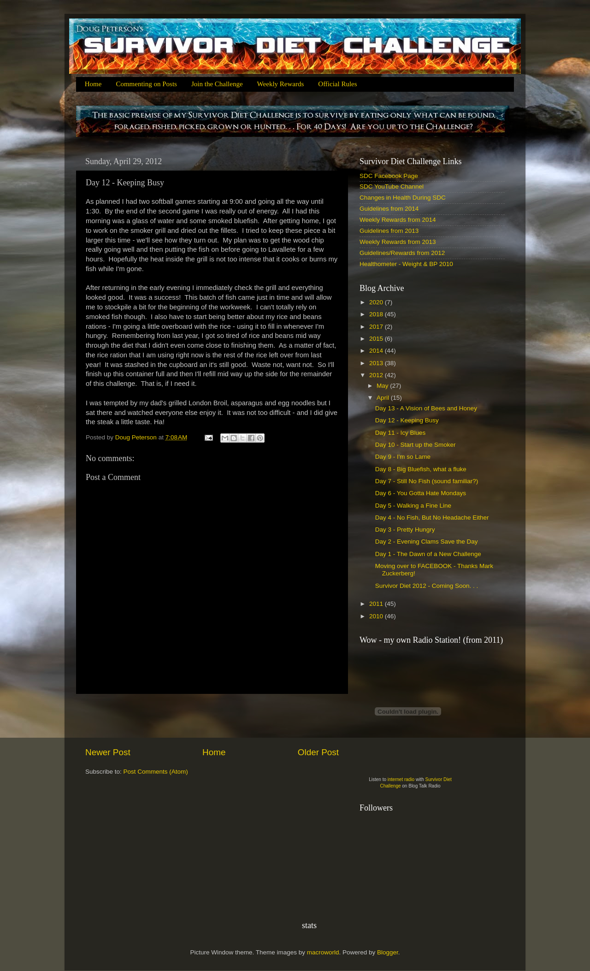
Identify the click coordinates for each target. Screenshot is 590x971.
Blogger (387, 952)
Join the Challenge (217, 84)
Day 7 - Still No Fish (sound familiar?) (426, 481)
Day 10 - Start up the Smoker (415, 444)
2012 (377, 375)
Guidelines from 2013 (389, 230)
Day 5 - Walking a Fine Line (413, 505)
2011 (377, 603)
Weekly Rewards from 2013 (398, 241)
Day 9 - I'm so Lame (403, 456)
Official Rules (337, 84)
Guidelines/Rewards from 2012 (402, 252)
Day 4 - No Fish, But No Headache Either (432, 517)
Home (93, 84)
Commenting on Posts (146, 84)
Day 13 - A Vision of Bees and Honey (426, 408)
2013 (377, 363)
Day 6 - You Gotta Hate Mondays (420, 493)
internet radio (401, 779)
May (383, 385)
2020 (377, 302)
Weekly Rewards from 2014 (398, 219)
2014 (377, 350)
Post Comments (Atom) (156, 771)
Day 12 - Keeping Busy (407, 420)
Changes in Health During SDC (403, 197)
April (384, 397)
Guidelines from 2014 (389, 208)
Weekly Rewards (280, 84)
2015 (377, 338)
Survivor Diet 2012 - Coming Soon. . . (426, 585)
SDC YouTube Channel (392, 186)
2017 (377, 326)
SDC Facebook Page (389, 175)
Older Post (318, 752)
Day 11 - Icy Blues (400, 432)
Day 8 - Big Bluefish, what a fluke (420, 469)
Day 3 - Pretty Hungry (405, 529)
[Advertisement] (212, 720)
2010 (377, 616)
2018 (377, 314)
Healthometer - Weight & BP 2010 (406, 264)
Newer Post (107, 752)
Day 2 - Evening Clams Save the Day (426, 541)
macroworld (323, 952)
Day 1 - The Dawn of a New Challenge (428, 554)
